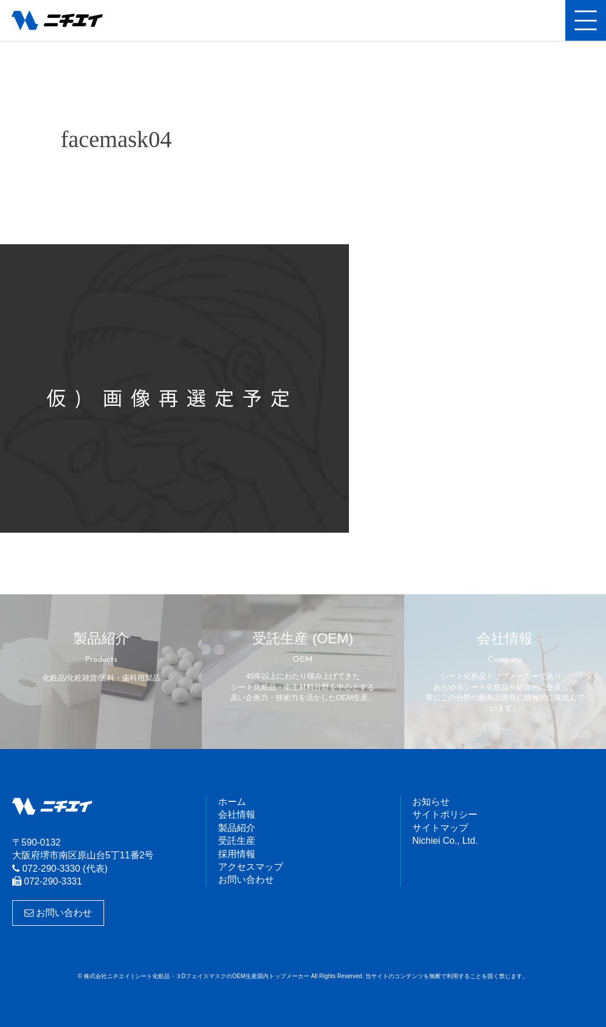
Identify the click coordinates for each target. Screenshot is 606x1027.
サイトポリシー (444, 814)
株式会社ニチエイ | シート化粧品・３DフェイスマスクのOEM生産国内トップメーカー (67, 20)
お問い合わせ (58, 913)
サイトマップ (440, 828)
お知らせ (431, 802)
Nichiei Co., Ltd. (445, 841)
